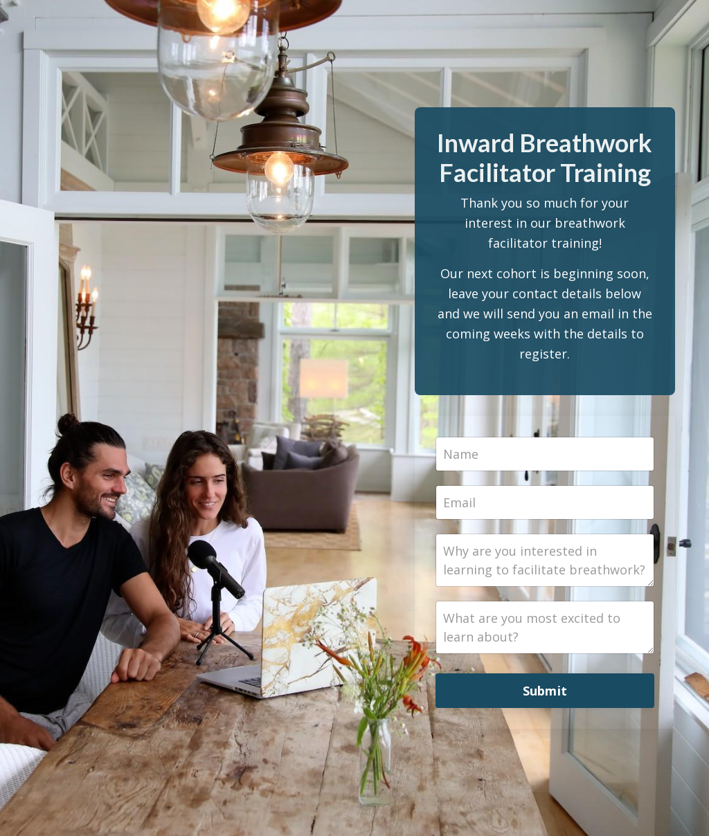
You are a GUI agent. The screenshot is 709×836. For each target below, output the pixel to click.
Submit (545, 690)
